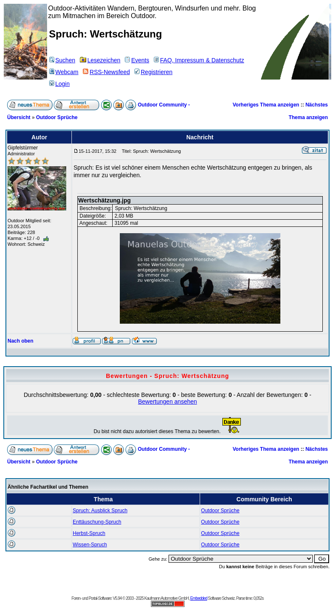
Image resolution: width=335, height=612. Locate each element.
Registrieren (153, 72)
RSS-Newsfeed (106, 72)
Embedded (198, 598)
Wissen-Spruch (90, 545)
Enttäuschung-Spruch (97, 522)
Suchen (62, 60)
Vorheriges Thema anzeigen (265, 105)
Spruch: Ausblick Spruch (100, 511)
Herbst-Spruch (89, 533)
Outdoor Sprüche (57, 117)
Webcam (64, 72)
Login (59, 83)
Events (137, 60)
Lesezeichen (100, 60)
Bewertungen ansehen (167, 401)
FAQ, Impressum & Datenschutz (199, 60)
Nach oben (20, 341)
